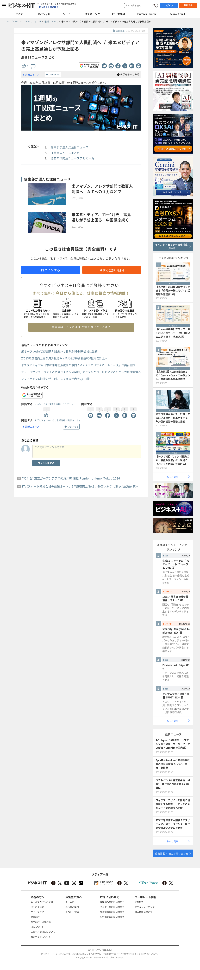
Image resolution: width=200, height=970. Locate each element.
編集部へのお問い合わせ (112, 901)
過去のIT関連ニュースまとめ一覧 (72, 158)
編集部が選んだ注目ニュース (70, 147)
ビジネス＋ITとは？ (48, 7)
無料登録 (188, 5)
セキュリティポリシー (146, 906)
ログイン (169, 5)
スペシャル (44, 14)
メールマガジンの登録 (42, 901)
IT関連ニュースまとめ (65, 153)
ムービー (67, 14)
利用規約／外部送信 (41, 921)
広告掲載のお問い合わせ (112, 916)
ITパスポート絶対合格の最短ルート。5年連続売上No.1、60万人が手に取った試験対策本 (80, 486)
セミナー (20, 14)
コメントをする (46, 463)
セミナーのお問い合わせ (112, 906)
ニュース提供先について (43, 931)
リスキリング (92, 14)
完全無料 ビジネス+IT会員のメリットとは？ (81, 327)
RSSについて (37, 926)
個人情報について (143, 911)
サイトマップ (37, 911)
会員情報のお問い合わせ (112, 911)
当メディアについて (41, 936)
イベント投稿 (72, 911)
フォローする (54, 74)
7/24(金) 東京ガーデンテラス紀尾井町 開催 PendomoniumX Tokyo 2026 (71, 478)
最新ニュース (32, 74)
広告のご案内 (72, 906)
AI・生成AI (118, 14)
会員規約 (35, 916)
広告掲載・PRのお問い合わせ (171, 853)
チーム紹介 (71, 901)
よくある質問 (37, 906)
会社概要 (139, 901)
